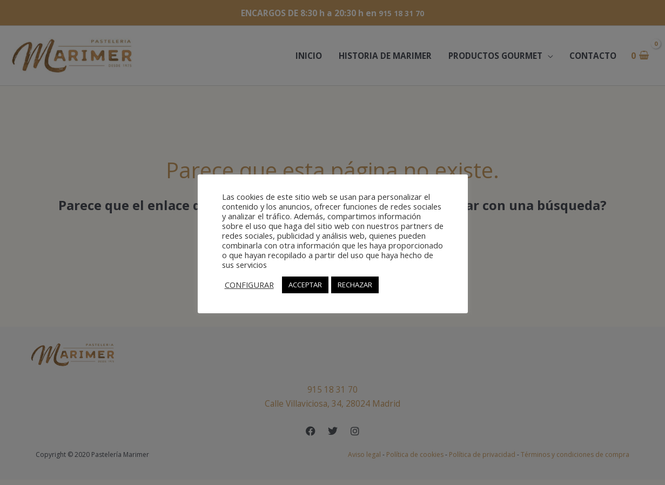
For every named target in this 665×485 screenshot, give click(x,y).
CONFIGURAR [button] (249, 284)
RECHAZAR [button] (355, 284)
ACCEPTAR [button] (305, 284)
